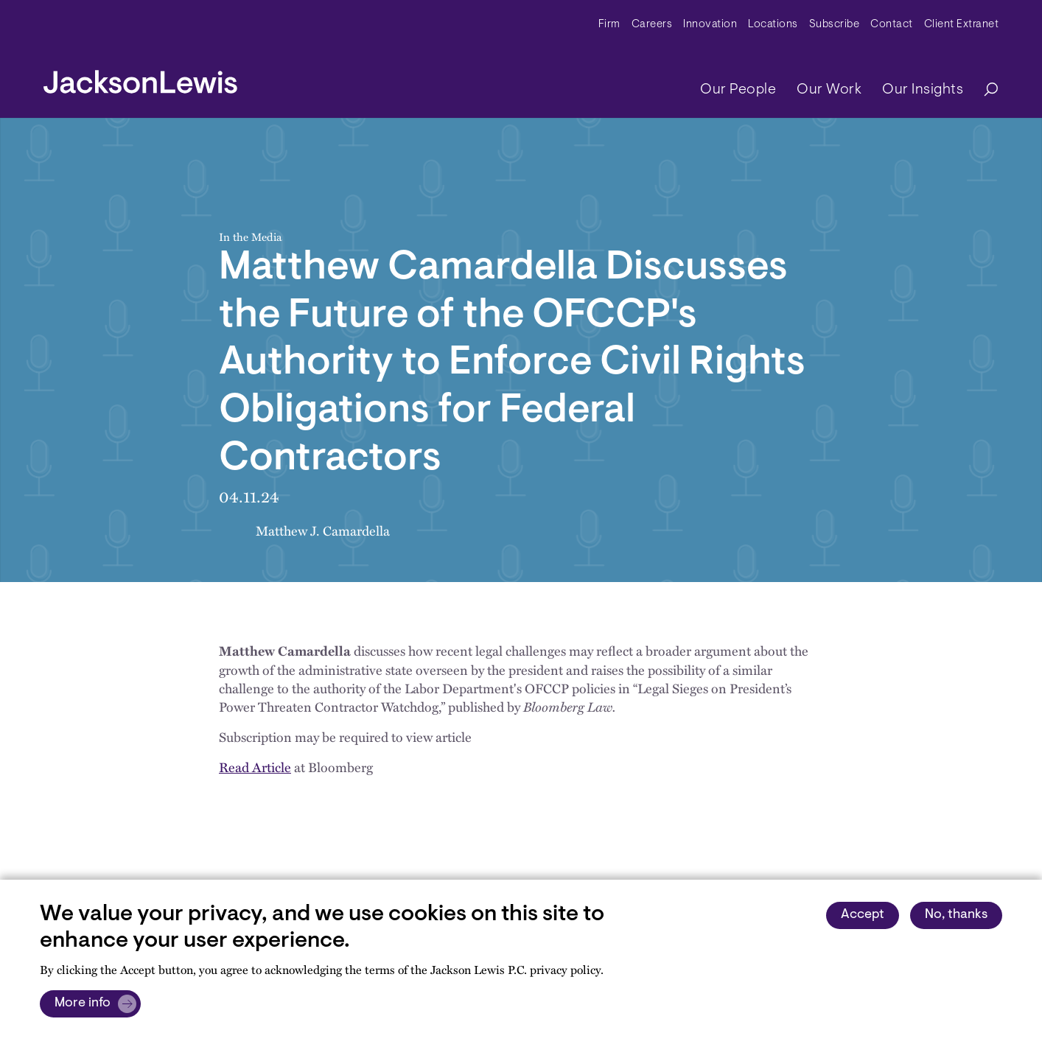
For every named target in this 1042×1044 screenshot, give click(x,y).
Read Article (255, 767)
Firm (609, 24)
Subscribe (834, 24)
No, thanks (956, 915)
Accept (862, 915)
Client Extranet (961, 24)
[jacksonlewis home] (140, 78)
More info (83, 1003)
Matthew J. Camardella (323, 530)
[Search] (984, 90)
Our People (738, 90)
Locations (773, 24)
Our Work (829, 90)
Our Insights (922, 90)
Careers (652, 24)
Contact (891, 24)
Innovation (710, 24)
